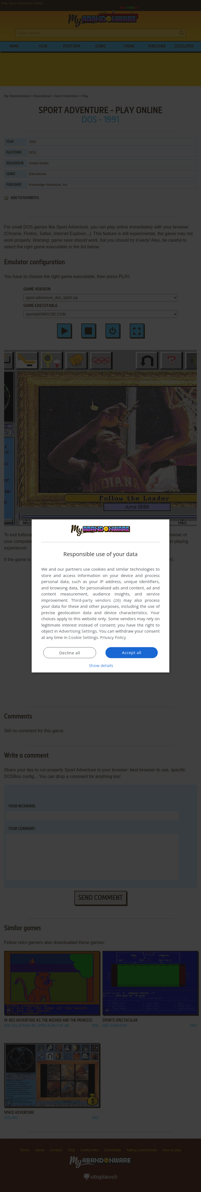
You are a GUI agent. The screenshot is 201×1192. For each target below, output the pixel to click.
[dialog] (100, 596)
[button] (100, 665)
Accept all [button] (132, 652)
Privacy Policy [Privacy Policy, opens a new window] (113, 637)
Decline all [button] (69, 652)
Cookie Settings (83, 637)
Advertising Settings (78, 631)
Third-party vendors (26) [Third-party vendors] (96, 600)
